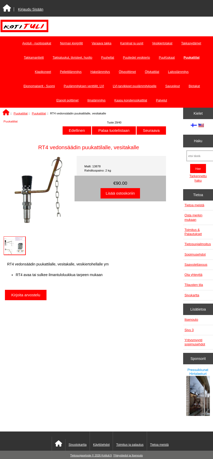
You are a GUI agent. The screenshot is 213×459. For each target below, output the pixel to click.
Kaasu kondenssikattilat (130, 100)
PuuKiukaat (167, 57)
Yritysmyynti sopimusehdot (194, 342)
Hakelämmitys (100, 72)
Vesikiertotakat (162, 43)
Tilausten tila (193, 285)
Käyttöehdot (101, 445)
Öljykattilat (152, 72)
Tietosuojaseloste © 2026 (85, 455)
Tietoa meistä (194, 205)
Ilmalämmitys (96, 100)
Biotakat (194, 86)
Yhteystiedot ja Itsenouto (128, 455)
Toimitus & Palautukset (193, 232)
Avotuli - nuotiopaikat (36, 43)
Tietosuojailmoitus (197, 244)
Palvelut (161, 100)
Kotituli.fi (107, 455)
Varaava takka (101, 43)
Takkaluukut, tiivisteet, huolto (72, 57)
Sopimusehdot (195, 254)
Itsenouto (191, 319)
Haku (198, 141)
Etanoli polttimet (67, 100)
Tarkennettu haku (198, 178)
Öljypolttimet (127, 72)
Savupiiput (172, 86)
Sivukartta (191, 295)
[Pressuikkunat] (198, 392)
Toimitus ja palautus (129, 445)
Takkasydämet (191, 43)
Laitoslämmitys (178, 72)
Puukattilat (21, 113)
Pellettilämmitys (71, 72)
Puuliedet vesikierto (136, 57)
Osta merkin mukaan (193, 217)
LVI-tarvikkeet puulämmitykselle (134, 86)
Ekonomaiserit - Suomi (39, 86)
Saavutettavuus (195, 264)
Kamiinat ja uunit (131, 43)
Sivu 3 (189, 330)
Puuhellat (107, 57)
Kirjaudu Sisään (30, 9)
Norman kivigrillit (71, 43)
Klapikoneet (43, 72)
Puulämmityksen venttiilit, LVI (84, 86)
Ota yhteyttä (193, 275)
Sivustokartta (77, 445)
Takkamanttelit (34, 57)
